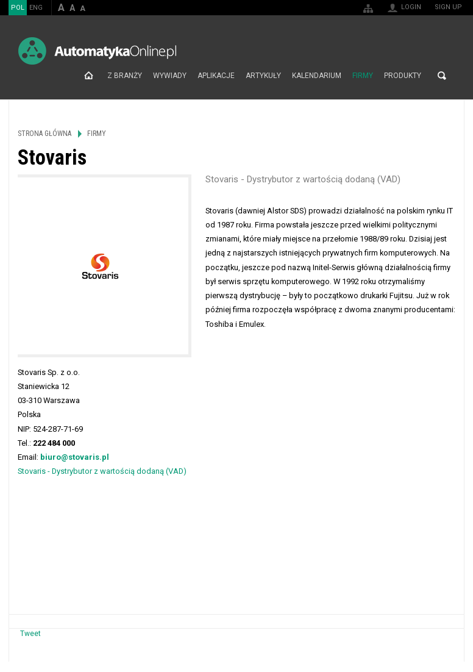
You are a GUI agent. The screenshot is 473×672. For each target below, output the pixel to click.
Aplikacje (216, 75)
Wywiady (170, 75)
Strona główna (89, 76)
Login (411, 7)
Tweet (30, 633)
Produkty (402, 75)
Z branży (124, 75)
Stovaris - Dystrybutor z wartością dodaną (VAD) (102, 471)
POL (17, 8)
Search (442, 76)
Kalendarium (316, 75)
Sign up (448, 7)
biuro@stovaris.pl (74, 457)
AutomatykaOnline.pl (97, 51)
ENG (36, 8)
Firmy (362, 75)
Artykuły (263, 75)
